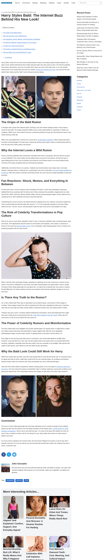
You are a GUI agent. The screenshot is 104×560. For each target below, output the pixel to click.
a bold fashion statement (46, 140)
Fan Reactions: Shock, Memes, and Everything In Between (21, 40)
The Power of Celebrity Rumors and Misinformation (19, 50)
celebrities (10, 482)
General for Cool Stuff (84, 91)
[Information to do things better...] (6, 3)
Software (52, 2)
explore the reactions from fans (46, 70)
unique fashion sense (25, 227)
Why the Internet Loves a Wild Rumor (15, 36)
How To (17, 2)
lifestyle (19, 482)
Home (3, 12)
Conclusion (8, 58)
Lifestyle (66, 2)
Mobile (79, 104)
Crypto (59, 2)
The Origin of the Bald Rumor (12, 33)
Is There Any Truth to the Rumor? (13, 46)
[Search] (88, 3)
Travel (17, 4)
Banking (35, 2)
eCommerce (26, 2)
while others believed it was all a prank (45, 316)
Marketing (43, 2)
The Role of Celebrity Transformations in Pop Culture (20, 43)
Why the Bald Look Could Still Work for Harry (17, 53)
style (26, 482)
